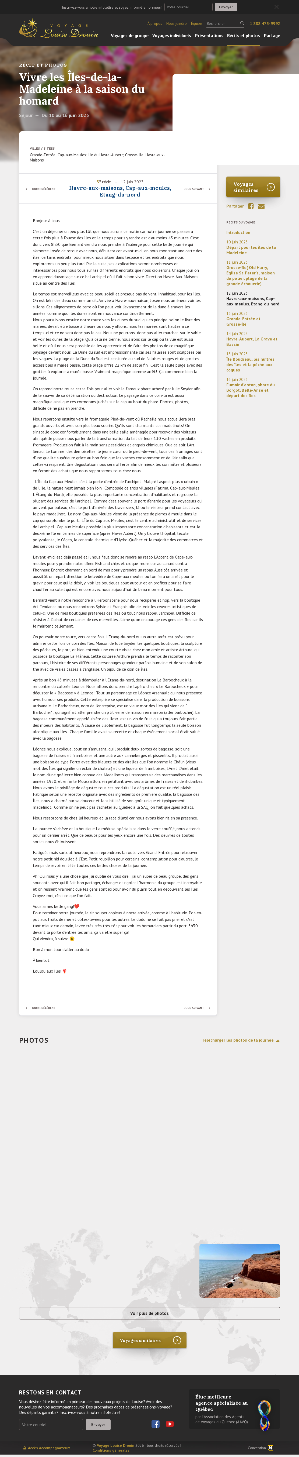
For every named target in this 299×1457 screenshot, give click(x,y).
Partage (272, 36)
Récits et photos (243, 36)
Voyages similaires (245, 187)
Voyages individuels (171, 36)
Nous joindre (176, 23)
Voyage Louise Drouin (115, 1447)
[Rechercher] (225, 23)
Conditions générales (111, 1452)
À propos (154, 23)
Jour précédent (46, 189)
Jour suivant (192, 189)
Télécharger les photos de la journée (241, 1040)
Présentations (209, 36)
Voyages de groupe (130, 36)
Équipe (196, 23)
